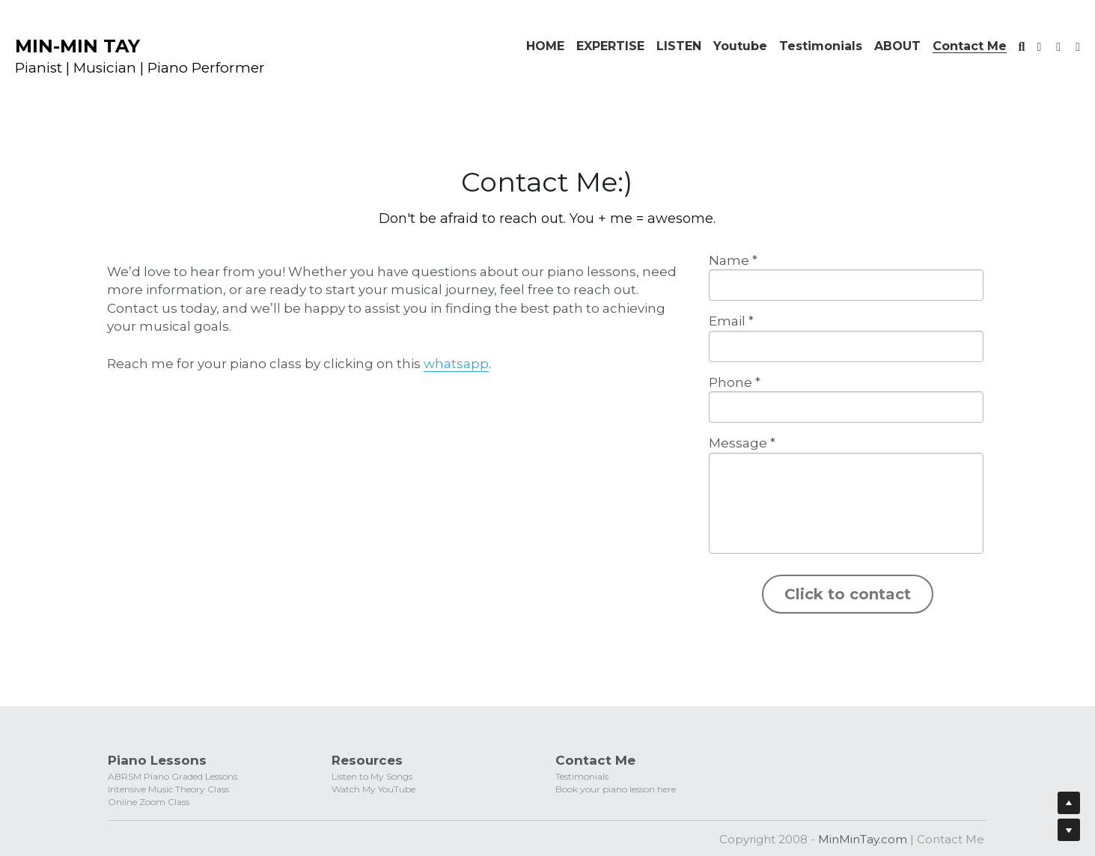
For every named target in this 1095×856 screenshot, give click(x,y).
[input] (846, 285)
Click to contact (847, 594)
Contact (940, 839)
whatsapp (456, 363)
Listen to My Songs (372, 776)
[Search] (1022, 47)
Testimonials (581, 776)
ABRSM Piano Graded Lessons (172, 776)
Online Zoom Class (148, 801)
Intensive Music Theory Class (168, 789)
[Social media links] (1039, 47)
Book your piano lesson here (615, 789)
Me (973, 839)
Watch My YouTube (373, 789)
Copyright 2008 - (768, 839)
